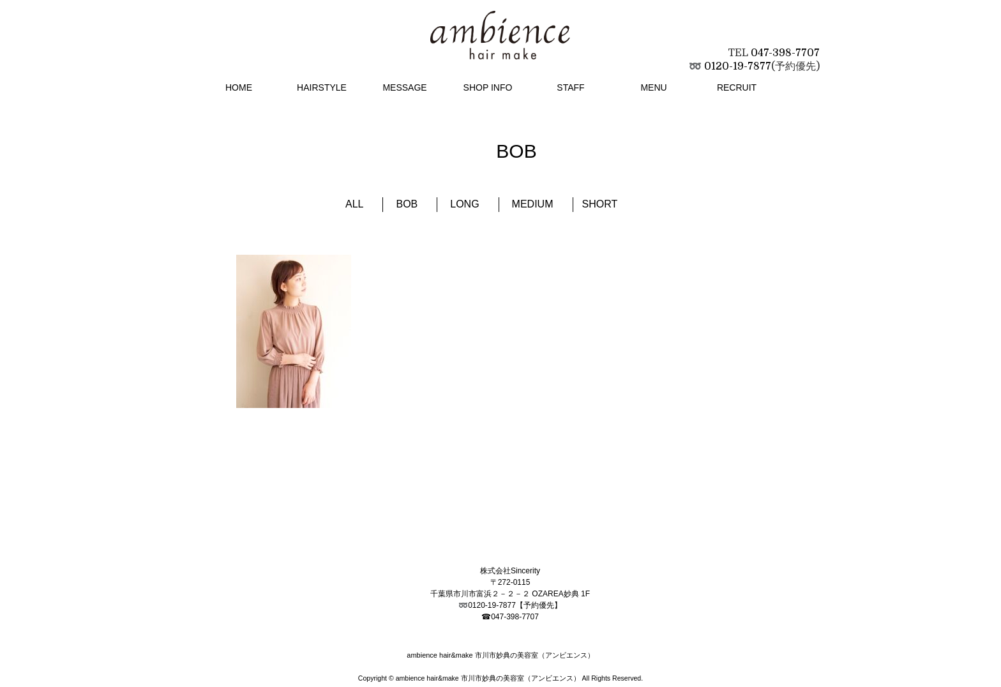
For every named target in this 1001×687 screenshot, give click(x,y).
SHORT (600, 204)
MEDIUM (532, 204)
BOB (407, 204)
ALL (354, 204)
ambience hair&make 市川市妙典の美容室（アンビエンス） (488, 678)
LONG (464, 204)
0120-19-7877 (737, 66)
